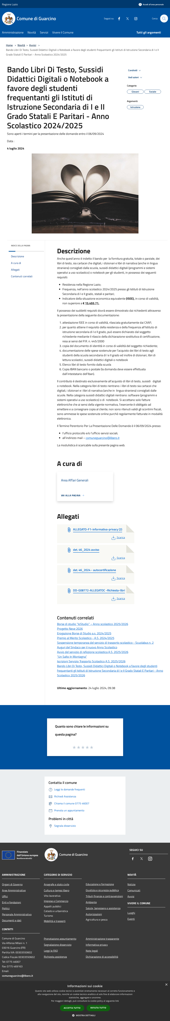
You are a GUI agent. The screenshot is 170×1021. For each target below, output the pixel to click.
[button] (85, 1015)
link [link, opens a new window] (117, 1001)
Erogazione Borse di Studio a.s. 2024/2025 (84, 633)
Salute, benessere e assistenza (103, 908)
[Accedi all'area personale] (151, 4)
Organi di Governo (12, 884)
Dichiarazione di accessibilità (102, 957)
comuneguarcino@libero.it (102, 438)
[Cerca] (164, 18)
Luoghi (131, 913)
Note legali (92, 951)
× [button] (166, 985)
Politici (6, 908)
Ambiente (91, 902)
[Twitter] (126, 18)
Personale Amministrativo (17, 914)
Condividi (135, 70)
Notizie (131, 884)
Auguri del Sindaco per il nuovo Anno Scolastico (87, 647)
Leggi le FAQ (51, 951)
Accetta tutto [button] (72, 1008)
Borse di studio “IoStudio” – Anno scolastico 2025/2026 (92, 624)
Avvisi (32, 45)
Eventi (131, 919)
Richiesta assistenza (55, 957)
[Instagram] (134, 18)
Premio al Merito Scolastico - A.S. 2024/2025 (85, 638)
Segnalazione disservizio (57, 945)
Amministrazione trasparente (102, 939)
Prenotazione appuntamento (60, 939)
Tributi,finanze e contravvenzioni (104, 896)
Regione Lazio (10, 4)
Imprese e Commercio (56, 901)
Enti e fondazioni (11, 902)
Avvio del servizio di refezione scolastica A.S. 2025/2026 (92, 652)
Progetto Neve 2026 (70, 628)
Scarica (118, 537)
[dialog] (85, 1001)
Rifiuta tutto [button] (98, 1007)
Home (9, 45)
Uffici (5, 896)
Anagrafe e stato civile (56, 884)
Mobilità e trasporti (55, 921)
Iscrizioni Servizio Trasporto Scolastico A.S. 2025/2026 (91, 661)
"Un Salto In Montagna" (72, 656)
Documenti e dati (11, 920)
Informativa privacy (97, 945)
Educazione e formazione (100, 884)
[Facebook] (117, 18)
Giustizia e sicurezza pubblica (102, 890)
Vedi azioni (135, 77)
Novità (21, 45)
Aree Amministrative (14, 890)
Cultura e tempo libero (56, 890)
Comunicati (133, 890)
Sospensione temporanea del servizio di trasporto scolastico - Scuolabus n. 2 (105, 642)
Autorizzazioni (94, 914)
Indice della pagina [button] (20, 245)
